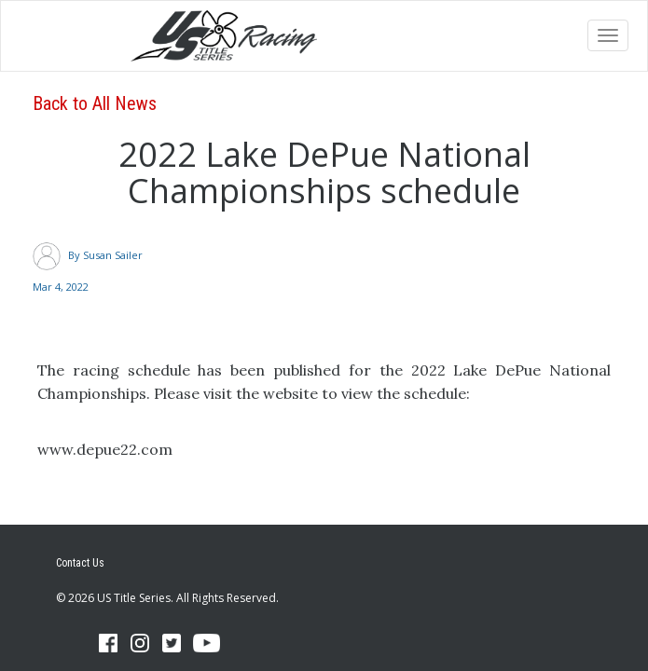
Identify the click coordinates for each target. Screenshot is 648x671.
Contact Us (80, 562)
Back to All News (95, 103)
